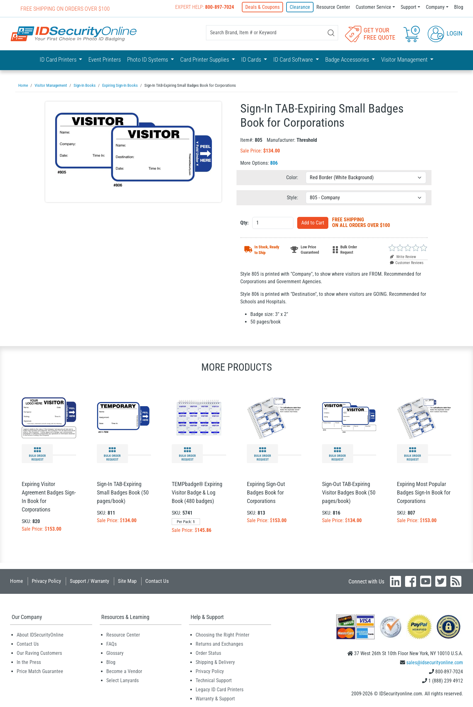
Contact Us (157, 580)
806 (274, 163)
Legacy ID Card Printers (219, 689)
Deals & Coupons (263, 7)
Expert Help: (205, 7)
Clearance (300, 7)
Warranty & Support (215, 698)
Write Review (403, 256)
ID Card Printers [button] (59, 59)
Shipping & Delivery (215, 662)
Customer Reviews (406, 262)
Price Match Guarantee (40, 671)
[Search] (331, 32)
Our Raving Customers (39, 653)
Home (16, 580)
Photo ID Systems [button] (148, 59)
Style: (292, 197)
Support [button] (408, 7)
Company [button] (435, 7)
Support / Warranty (89, 580)
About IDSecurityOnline (40, 635)
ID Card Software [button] (293, 59)
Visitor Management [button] (405, 59)
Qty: (244, 222)
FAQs (111, 644)
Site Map (127, 580)
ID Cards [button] (251, 59)
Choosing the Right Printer (222, 635)
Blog (458, 7)
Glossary (115, 653)
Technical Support (214, 680)
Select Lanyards (122, 680)
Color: (292, 177)
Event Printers (104, 59)
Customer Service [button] (373, 7)
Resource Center (333, 7)
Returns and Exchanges (219, 644)
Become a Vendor (124, 671)
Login (445, 33)
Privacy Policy (46, 580)
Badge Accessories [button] (347, 59)
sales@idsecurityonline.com (434, 662)
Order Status (208, 653)
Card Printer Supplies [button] (205, 59)
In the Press (29, 662)
